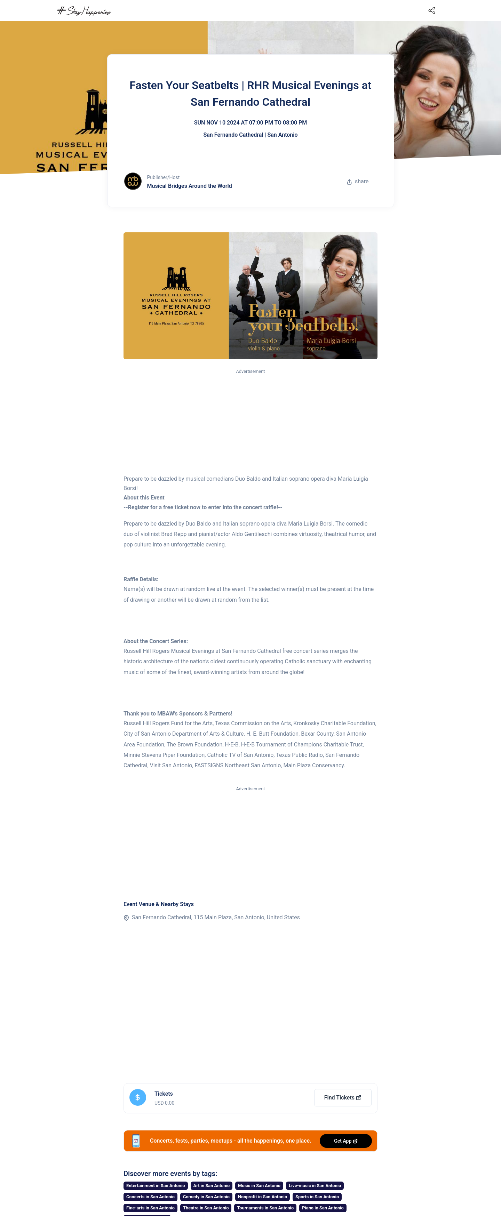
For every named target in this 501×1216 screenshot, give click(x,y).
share (358, 181)
